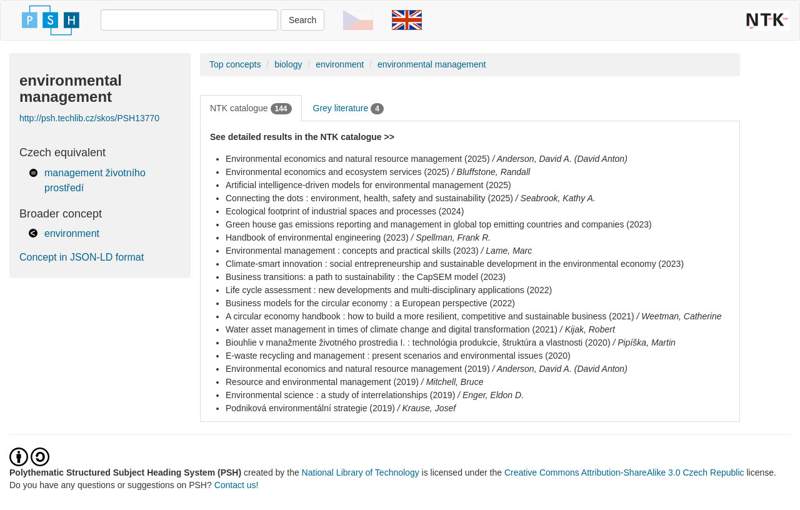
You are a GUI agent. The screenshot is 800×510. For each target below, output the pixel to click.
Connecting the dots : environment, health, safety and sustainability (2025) (369, 198)
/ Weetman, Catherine (679, 316)
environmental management (432, 64)
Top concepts (235, 64)
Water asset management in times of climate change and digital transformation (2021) (392, 329)
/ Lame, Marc (506, 251)
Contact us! (236, 485)
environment (71, 233)
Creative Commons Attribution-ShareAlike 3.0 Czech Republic (625, 473)
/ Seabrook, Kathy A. (556, 198)
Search (302, 20)
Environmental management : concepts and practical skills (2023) (352, 251)
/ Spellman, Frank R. (451, 237)
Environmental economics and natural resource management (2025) (358, 159)
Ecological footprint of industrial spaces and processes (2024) (345, 211)
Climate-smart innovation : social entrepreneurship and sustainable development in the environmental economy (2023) (455, 264)
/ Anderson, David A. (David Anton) (559, 159)
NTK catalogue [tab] (251, 108)
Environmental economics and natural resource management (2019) (358, 369)
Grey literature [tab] (348, 108)
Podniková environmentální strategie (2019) (310, 408)
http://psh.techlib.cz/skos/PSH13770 (89, 118)
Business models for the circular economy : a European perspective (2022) (370, 303)
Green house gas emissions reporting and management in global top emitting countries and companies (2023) (439, 224)
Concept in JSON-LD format (81, 257)
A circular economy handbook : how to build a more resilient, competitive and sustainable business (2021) (430, 316)
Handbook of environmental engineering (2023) (317, 237)
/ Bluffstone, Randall (491, 172)
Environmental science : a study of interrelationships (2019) (340, 395)
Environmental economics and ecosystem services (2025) (337, 172)
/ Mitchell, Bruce (452, 382)
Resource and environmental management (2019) (322, 382)
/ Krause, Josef (427, 408)
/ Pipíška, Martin (643, 343)
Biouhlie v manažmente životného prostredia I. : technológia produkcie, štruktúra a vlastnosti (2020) (418, 343)
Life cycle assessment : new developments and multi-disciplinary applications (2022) (389, 290)
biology (288, 64)
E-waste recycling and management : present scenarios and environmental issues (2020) (398, 356)
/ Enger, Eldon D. (491, 395)
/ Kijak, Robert (587, 329)
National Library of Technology (360, 473)
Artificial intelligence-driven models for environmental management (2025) (368, 185)
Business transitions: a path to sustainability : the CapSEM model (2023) (366, 277)
